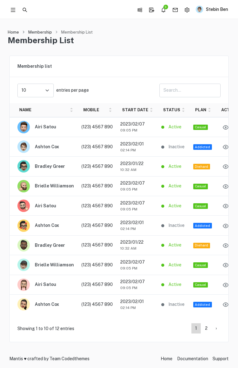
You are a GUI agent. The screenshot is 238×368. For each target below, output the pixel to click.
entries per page (53, 90)
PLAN (200, 110)
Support (221, 358)
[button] (25, 9)
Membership (40, 32)
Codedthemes (75, 358)
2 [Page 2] (206, 328)
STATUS (171, 110)
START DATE (135, 110)
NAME (25, 110)
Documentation (192, 358)
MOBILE (91, 110)
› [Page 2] (216, 328)
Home (13, 32)
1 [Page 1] (196, 328)
